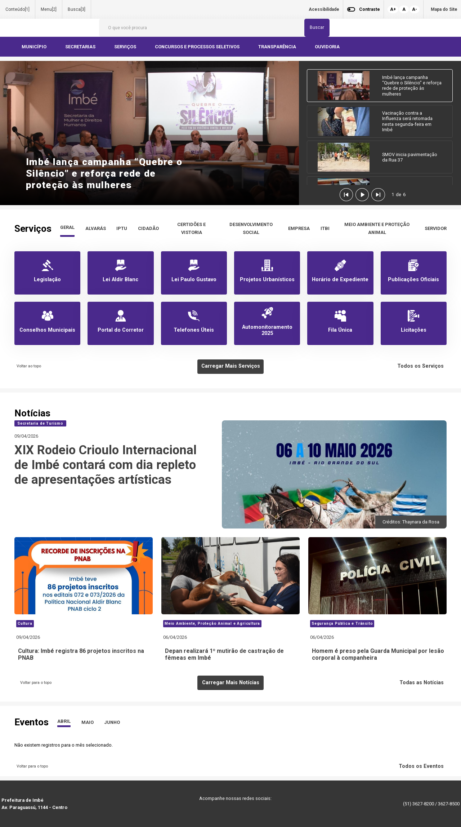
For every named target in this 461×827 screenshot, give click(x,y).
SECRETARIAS (81, 46)
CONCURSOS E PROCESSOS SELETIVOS (198, 46)
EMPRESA (299, 228)
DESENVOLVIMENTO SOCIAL (251, 228)
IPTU (121, 228)
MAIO (87, 722)
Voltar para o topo (35, 682)
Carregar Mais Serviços (230, 366)
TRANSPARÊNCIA (277, 46)
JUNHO (112, 722)
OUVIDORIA (328, 46)
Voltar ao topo (27, 366)
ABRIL (64, 721)
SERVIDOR (436, 228)
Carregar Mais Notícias (230, 683)
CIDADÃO (148, 228)
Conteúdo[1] (17, 9)
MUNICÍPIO (35, 46)
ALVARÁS (95, 228)
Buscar (317, 27)
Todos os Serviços (422, 366)
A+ (393, 9)
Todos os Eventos (423, 766)
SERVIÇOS (125, 46)
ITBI (325, 228)
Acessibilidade (324, 9)
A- (414, 9)
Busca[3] (76, 9)
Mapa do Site (444, 9)
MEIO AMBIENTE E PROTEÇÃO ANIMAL (376, 228)
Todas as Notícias (423, 683)
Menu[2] (49, 9)
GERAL (67, 227)
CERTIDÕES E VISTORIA (191, 228)
